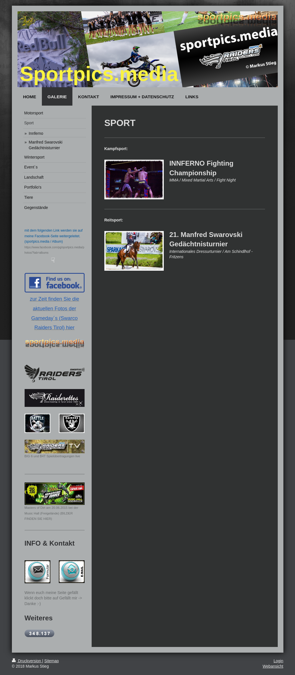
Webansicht (273, 666)
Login (278, 661)
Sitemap (51, 661)
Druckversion (27, 661)
